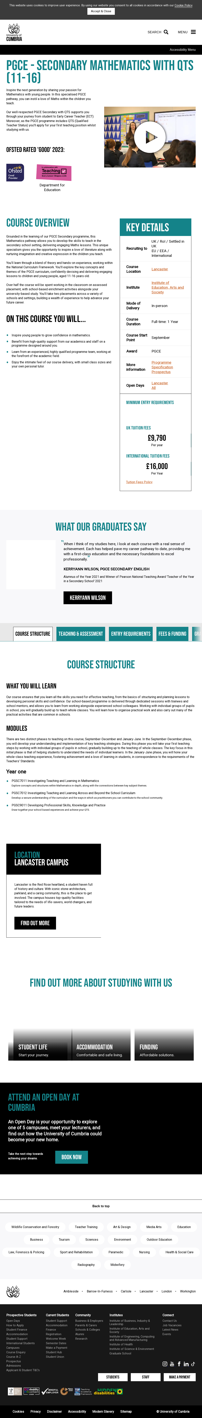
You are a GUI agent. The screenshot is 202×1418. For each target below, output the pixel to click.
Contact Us (170, 1321)
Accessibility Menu (183, 49)
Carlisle (126, 1291)
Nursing (144, 1252)
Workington (188, 1291)
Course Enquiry (15, 1352)
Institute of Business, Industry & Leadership (129, 1322)
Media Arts (154, 1227)
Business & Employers (89, 1321)
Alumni (79, 1334)
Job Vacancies (172, 1325)
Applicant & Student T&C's (23, 1370)
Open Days (13, 1321)
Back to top (100, 1206)
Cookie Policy (183, 5)
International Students (20, 1343)
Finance (51, 1330)
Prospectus (161, 372)
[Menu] (187, 32)
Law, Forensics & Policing (26, 1252)
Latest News (170, 1330)
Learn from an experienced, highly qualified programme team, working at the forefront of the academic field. (61, 354)
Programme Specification (162, 365)
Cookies (18, 1411)
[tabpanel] (101, 739)
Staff (145, 1377)
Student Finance (16, 1330)
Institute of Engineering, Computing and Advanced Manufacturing (131, 1338)
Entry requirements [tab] (131, 634)
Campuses (13, 1348)
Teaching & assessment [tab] (81, 634)
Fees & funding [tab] (172, 634)
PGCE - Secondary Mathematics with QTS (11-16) (100, 72)
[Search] (157, 32)
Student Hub (54, 1352)
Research (81, 1339)
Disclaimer (54, 1411)
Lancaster (160, 269)
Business (36, 1239)
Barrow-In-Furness (100, 1291)
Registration (53, 1334)
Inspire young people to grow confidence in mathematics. (51, 335)
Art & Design (122, 1227)
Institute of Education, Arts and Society (168, 287)
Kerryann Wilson (88, 598)
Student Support (16, 1339)
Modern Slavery (103, 1411)
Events (167, 1334)
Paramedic (115, 1252)
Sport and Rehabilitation (76, 1252)
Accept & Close (101, 11)
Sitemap (126, 1411)
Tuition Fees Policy (139, 482)
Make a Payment (56, 1348)
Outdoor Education (159, 1239)
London (167, 1291)
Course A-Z (13, 1357)
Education (184, 1227)
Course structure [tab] (32, 634)
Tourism (64, 1239)
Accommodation (17, 1334)
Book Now (72, 1157)
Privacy (35, 1411)
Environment (122, 1239)
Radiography (86, 1265)
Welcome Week (56, 1339)
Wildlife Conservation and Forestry (35, 1227)
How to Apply (15, 1325)
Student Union (55, 1357)
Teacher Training (86, 1227)
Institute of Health (121, 1344)
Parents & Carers (86, 1325)
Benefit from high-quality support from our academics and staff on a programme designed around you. (58, 343)
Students (112, 1377)
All (154, 388)
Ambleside (71, 1291)
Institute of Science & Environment (131, 1349)
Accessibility (77, 1411)
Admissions (13, 1366)
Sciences (91, 1239)
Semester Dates (56, 1343)
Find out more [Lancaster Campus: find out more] (35, 923)
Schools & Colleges (87, 1330)
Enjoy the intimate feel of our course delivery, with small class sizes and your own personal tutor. (61, 364)
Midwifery (117, 1265)
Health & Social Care (180, 1252)
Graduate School (120, 1353)
